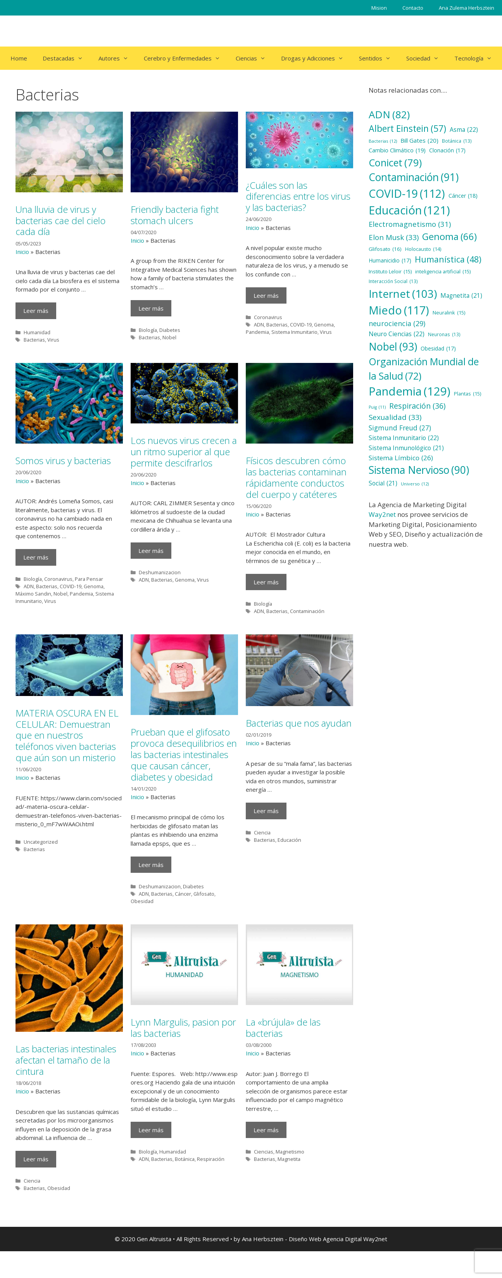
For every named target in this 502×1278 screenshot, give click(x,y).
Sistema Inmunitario (294, 331)
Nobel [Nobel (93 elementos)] (393, 346)
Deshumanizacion (160, 572)
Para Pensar (89, 578)
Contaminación (307, 611)
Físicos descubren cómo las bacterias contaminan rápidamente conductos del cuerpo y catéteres (296, 477)
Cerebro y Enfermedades (186, 58)
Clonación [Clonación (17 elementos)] (447, 151)
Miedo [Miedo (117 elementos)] (399, 310)
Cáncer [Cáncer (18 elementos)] (463, 196)
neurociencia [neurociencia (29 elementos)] (397, 323)
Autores (117, 58)
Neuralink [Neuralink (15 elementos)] (449, 312)
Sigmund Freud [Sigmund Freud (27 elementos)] (400, 428)
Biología (148, 329)
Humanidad (37, 332)
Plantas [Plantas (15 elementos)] (467, 393)
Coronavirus (268, 317)
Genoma (324, 324)
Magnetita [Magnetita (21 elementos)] (461, 295)
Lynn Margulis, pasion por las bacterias (183, 1027)
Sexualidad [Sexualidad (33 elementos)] (395, 417)
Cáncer (183, 893)
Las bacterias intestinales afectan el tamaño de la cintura (66, 1060)
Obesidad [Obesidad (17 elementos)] (438, 349)
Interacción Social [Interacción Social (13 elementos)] (393, 281)
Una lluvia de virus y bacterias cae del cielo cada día (60, 220)
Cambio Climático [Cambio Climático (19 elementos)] (397, 150)
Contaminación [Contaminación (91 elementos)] (414, 177)
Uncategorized (41, 841)
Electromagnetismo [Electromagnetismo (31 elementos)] (410, 224)
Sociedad (426, 58)
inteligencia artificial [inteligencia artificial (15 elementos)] (443, 271)
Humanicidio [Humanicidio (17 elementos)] (390, 261)
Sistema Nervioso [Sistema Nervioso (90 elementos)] (419, 470)
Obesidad (142, 901)
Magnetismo (290, 1151)
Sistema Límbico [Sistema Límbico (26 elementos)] (401, 458)
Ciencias (254, 58)
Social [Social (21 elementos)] (383, 483)
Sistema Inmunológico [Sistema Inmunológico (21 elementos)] (406, 448)
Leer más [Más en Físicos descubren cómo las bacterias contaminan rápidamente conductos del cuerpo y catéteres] (266, 582)
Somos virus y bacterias (63, 460)
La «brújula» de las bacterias (283, 1027)
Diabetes (169, 329)
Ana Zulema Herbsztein (466, 7)
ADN (259, 324)
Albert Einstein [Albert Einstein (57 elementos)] (407, 128)
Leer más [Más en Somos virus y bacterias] (35, 557)
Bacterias (34, 339)
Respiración (210, 1158)
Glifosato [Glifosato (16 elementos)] (385, 249)
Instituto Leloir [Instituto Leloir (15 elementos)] (390, 271)
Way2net (382, 514)
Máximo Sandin (33, 593)
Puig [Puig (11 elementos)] (377, 407)
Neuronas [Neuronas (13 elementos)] (444, 334)
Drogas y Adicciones (316, 58)
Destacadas (67, 58)
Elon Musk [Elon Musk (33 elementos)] (394, 237)
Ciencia (262, 832)
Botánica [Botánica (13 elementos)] (457, 141)
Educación (289, 839)
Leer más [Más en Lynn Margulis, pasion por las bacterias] (151, 1130)
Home (18, 58)
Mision (379, 7)
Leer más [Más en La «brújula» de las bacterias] (266, 1130)
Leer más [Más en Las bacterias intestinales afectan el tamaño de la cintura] (35, 1159)
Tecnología (477, 58)
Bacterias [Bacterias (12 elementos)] (383, 141)
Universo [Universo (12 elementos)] (415, 484)
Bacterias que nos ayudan (299, 723)
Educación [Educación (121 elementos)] (409, 210)
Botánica (185, 1158)
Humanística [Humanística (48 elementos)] (448, 259)
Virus (53, 339)
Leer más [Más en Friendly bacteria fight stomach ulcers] (151, 308)
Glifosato (203, 893)
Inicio (22, 252)
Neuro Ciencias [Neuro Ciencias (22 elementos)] (396, 334)
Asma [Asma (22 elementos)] (464, 130)
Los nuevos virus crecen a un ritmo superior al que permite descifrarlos (184, 451)
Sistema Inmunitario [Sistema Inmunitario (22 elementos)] (404, 438)
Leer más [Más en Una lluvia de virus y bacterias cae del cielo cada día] (35, 310)
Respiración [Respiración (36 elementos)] (417, 405)
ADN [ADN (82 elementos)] (389, 114)
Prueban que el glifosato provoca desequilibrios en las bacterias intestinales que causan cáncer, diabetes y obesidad (184, 754)
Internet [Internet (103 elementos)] (403, 294)
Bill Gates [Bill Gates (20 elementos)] (419, 140)
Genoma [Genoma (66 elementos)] (449, 237)
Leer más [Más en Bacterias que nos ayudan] (266, 811)
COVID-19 (301, 324)
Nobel (169, 337)
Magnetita (289, 1158)
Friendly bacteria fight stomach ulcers (175, 215)
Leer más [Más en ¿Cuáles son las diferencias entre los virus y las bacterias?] (266, 295)
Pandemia (257, 331)
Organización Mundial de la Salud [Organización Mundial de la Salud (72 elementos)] (424, 369)
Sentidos (378, 58)
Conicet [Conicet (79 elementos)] (395, 162)
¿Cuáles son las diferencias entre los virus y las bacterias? (298, 196)
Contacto (412, 7)
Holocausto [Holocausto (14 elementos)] (423, 249)
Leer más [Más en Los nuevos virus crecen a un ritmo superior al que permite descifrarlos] (151, 550)
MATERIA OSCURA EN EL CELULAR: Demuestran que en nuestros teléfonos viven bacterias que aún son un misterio (67, 735)
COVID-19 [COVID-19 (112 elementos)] (407, 193)
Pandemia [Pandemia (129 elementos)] (409, 391)
